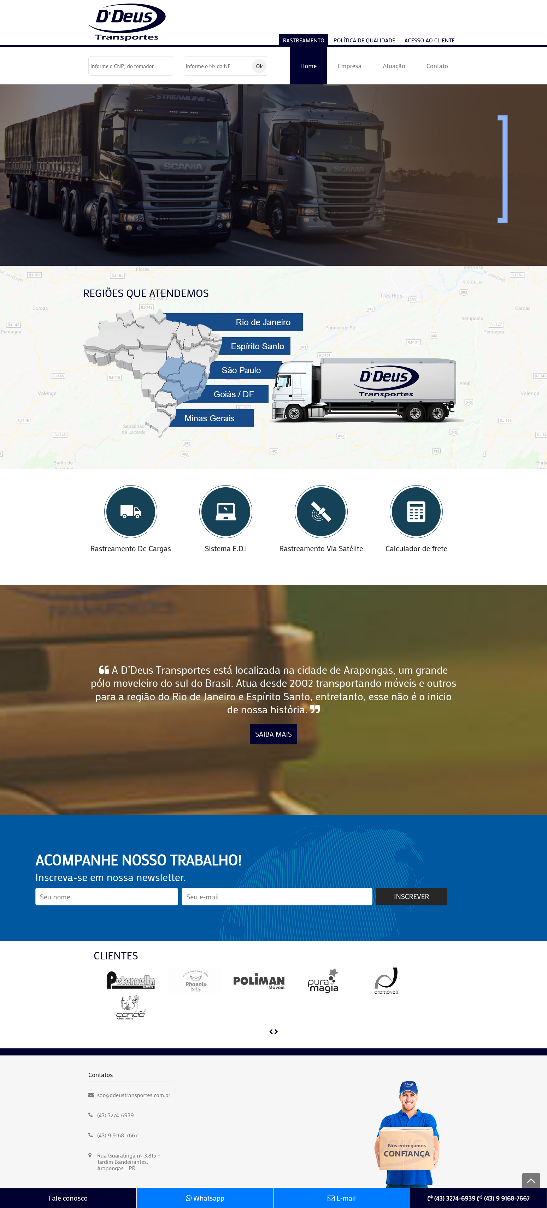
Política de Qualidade (364, 40)
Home (308, 65)
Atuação (394, 65)
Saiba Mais (273, 733)
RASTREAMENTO (303, 40)
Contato (437, 65)
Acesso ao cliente (430, 40)
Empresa (349, 65)
